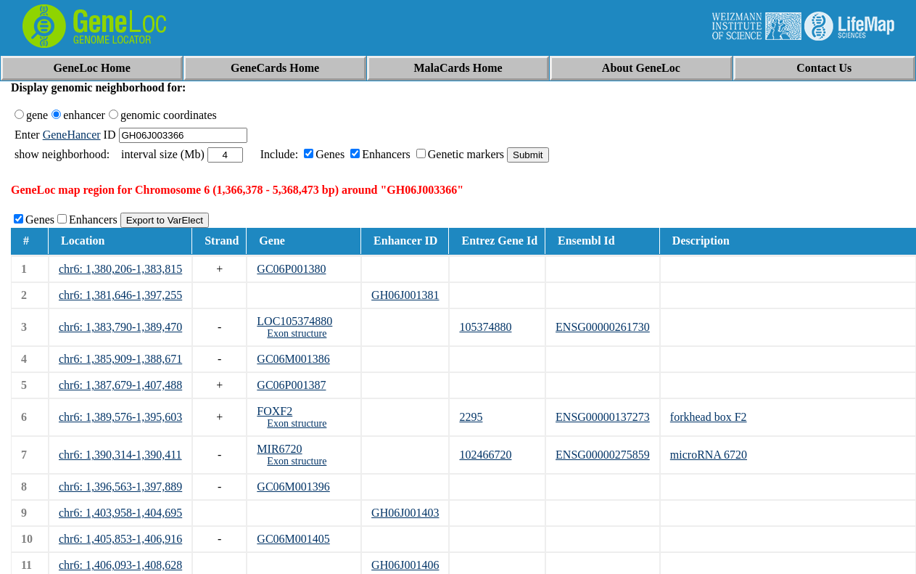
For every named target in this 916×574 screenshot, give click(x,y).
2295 (470, 417)
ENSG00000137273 (603, 417)
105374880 (485, 327)
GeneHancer (72, 134)
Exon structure (296, 333)
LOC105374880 (294, 321)
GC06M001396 (293, 486)
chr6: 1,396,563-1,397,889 (120, 486)
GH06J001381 (405, 295)
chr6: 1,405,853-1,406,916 (120, 539)
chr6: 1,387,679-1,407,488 (120, 385)
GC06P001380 (291, 269)
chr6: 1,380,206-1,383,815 (120, 269)
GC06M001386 (293, 359)
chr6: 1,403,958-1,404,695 (120, 513)
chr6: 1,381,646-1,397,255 (120, 295)
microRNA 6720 (708, 454)
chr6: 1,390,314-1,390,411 (120, 454)
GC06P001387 (291, 385)
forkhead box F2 (708, 417)
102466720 (485, 454)
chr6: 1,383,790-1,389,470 (120, 327)
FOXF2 (274, 411)
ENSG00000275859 (603, 454)
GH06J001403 (405, 513)
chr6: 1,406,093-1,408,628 (120, 565)
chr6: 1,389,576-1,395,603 (120, 417)
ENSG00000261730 (603, 327)
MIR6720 (279, 449)
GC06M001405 (293, 539)
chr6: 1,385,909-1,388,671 (120, 359)
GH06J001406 (405, 565)
